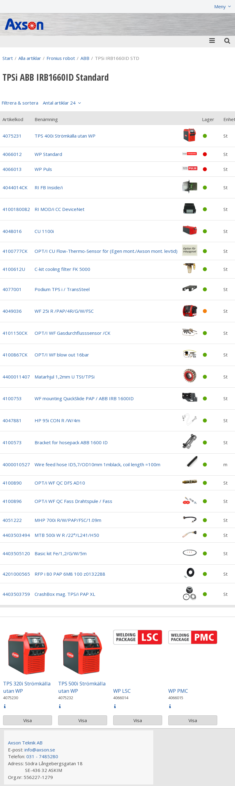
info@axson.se (39, 750)
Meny (220, 6)
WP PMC (178, 690)
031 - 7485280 (42, 756)
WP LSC (122, 690)
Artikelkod (12, 119)
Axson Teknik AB (25, 743)
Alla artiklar (29, 58)
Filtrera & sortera (39, 103)
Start (7, 58)
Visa (27, 720)
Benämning (46, 119)
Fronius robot (61, 58)
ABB (84, 58)
